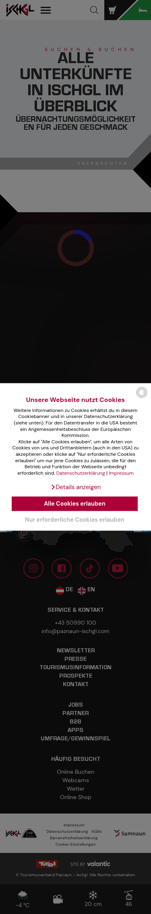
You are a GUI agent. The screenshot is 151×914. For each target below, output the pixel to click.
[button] (75, 487)
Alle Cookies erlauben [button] (74, 503)
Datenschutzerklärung (80, 473)
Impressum (121, 473)
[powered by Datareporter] (141, 398)
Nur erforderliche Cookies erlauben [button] (74, 519)
